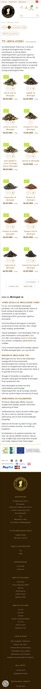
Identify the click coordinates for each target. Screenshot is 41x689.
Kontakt (13, 2)
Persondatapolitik (20, 513)
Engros (22, 2)
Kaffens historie (20, 594)
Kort (20, 516)
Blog (4, 2)
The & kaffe (20, 566)
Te (9, 27)
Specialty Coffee (20, 597)
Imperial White (26, 338)
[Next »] (29, 286)
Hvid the (20, 616)
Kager (24, 27)
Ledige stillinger (20, 535)
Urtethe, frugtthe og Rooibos (20, 619)
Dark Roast (20, 582)
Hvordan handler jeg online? (20, 510)
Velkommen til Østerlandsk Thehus (20, 507)
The (20, 550)
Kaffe (4, 27)
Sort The (20, 609)
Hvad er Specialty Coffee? (20, 585)
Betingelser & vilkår (20, 519)
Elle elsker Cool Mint (20, 538)
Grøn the (20, 613)
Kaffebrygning (20, 591)
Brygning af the (20, 628)
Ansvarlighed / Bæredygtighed (20, 522)
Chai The (20, 622)
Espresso (20, 588)
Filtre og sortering (10, 33)
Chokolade (16, 27)
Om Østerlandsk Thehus (20, 501)
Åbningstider (20, 504)
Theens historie (20, 625)
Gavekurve (20, 569)
